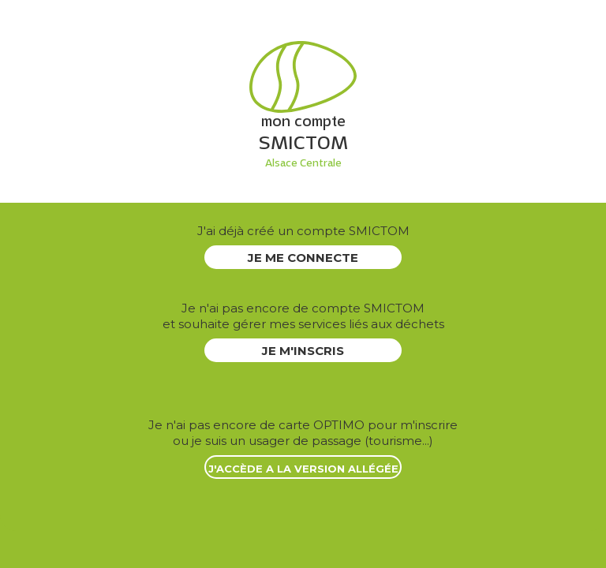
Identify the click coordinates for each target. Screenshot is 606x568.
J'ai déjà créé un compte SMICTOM (303, 230)
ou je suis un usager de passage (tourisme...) (303, 432)
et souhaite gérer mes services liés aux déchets (303, 316)
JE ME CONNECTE (303, 257)
